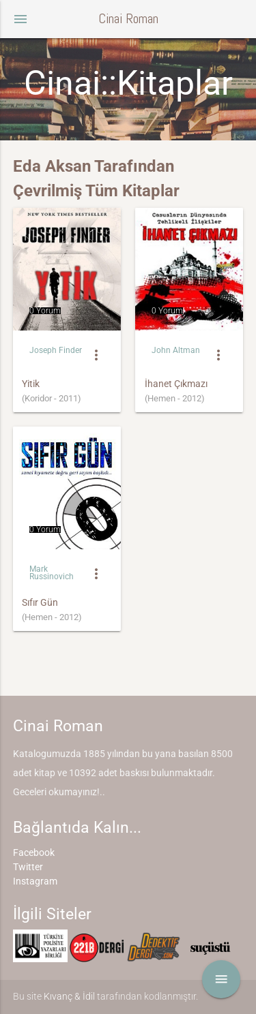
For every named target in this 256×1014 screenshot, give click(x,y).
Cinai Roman (128, 18)
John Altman (176, 350)
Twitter (28, 866)
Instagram (35, 881)
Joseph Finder (55, 350)
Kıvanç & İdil (69, 996)
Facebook (34, 852)
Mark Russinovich (51, 572)
